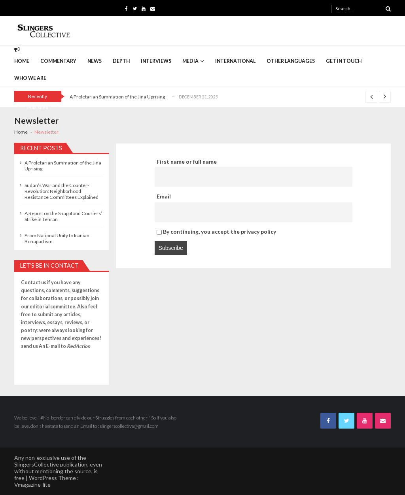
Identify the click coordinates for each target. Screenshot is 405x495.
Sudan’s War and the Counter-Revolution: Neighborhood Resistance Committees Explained (61, 191)
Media (190, 61)
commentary (58, 61)
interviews (156, 61)
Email (164, 196)
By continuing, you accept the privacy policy (216, 231)
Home (21, 61)
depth (121, 61)
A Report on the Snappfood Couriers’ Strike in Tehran (63, 216)
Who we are (30, 78)
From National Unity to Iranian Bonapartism (57, 238)
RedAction (78, 346)
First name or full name (187, 161)
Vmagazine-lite (32, 484)
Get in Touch (343, 61)
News (94, 61)
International (235, 61)
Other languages (291, 61)
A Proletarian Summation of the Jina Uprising (117, 97)
